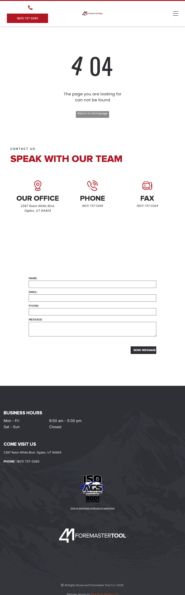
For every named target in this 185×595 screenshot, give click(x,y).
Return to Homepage (92, 113)
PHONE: (34, 306)
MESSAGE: (36, 319)
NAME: (33, 278)
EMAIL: (33, 292)
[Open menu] (175, 13)
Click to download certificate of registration (92, 508)
